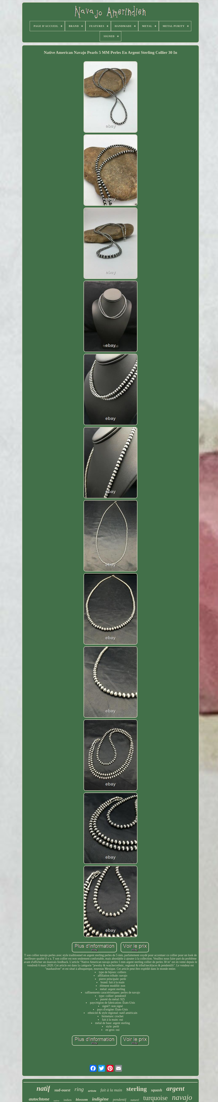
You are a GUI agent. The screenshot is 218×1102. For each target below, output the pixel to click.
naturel (134, 1100)
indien (68, 1100)
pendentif (119, 1100)
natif (43, 1088)
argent (175, 1088)
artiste (92, 1090)
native (56, 1100)
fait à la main (111, 1090)
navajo (182, 1097)
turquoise (155, 1098)
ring (79, 1089)
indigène (100, 1099)
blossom (82, 1100)
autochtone (39, 1099)
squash (156, 1090)
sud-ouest (62, 1090)
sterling (136, 1088)
